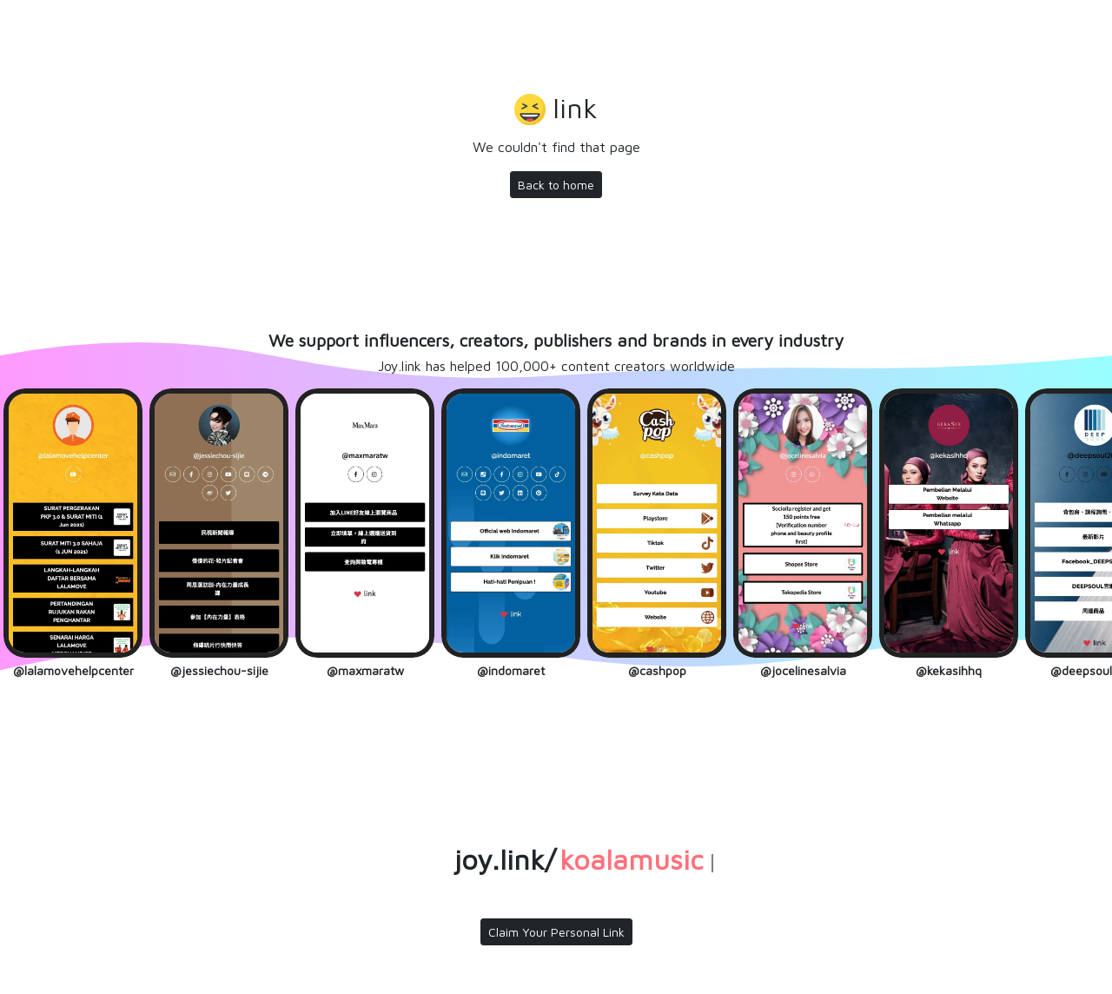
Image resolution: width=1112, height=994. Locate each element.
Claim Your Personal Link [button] (556, 931)
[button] (556, 109)
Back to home (556, 184)
